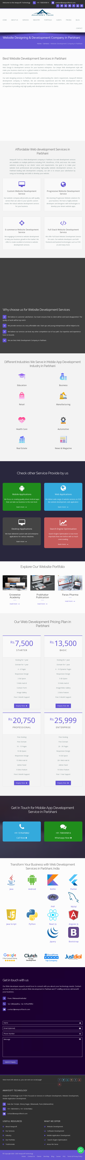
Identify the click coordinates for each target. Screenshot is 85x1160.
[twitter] (61, 5)
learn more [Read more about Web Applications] (62, 507)
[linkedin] (65, 5)
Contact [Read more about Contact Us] (79, 28)
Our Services (8, 1131)
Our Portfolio (9, 1140)
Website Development (53, 1126)
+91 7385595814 (43, 3)
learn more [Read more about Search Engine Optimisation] (62, 544)
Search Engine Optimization (55, 1140)
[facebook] (57, 5)
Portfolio (48, 20)
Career (58, 1156)
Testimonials (9, 1144)
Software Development (54, 1131)
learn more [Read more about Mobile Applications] (20, 507)
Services (25, 20)
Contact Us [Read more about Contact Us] (31, 1156)
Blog (78, 20)
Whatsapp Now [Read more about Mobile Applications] (63, 837)
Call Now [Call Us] (21, 837)
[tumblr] (73, 5)
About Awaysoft (10, 1126)
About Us (14, 20)
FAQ (64, 1156)
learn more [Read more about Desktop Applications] (20, 541)
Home (5, 20)
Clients (59, 20)
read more (13, 604)
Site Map (46, 1156)
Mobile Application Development (57, 1135)
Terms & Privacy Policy (74, 1156)
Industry (36, 20)
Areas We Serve (51, 1144)
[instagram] (69, 5)
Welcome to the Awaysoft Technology (16, 3)
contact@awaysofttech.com (65, 3)
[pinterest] (81, 5)
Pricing (68, 20)
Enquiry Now (21, 706)
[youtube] (77, 5)
